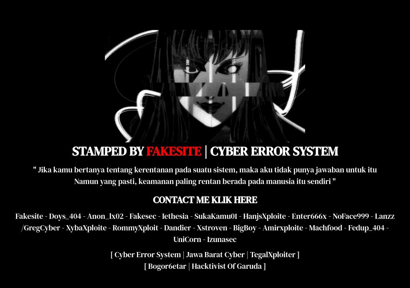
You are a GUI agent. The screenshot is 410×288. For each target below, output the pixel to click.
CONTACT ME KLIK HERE (205, 199)
